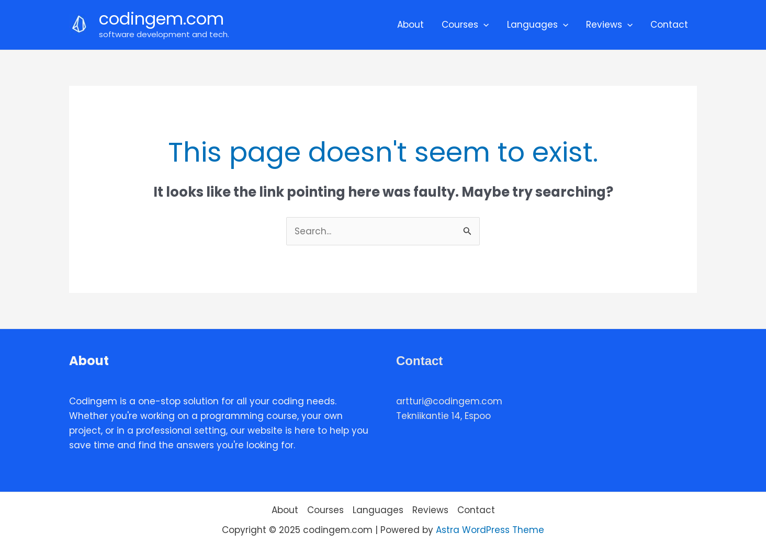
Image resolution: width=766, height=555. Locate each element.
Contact (669, 24)
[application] (483, 24)
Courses (465, 24)
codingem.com (161, 18)
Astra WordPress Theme (490, 530)
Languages (537, 24)
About (410, 24)
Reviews (609, 24)
